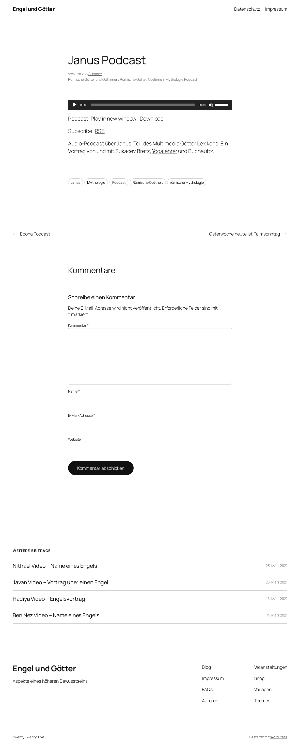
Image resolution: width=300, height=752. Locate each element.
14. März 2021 (276, 615)
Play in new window (113, 118)
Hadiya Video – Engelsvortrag (49, 599)
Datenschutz (247, 9)
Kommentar (78, 325)
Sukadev (95, 73)
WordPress (278, 736)
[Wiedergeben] (74, 104)
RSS (100, 131)
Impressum (276, 9)
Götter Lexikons (199, 143)
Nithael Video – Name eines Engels (55, 566)
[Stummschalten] (211, 104)
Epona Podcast (35, 234)
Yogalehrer (164, 151)
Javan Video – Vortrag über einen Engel (60, 582)
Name (74, 391)
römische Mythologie (186, 182)
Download (152, 118)
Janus (124, 143)
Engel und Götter (34, 8)
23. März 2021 (276, 565)
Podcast (118, 182)
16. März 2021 (276, 598)
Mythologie (96, 182)
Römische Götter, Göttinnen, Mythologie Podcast (158, 79)
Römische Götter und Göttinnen (93, 79)
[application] (150, 105)
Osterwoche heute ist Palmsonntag (244, 234)
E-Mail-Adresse (81, 415)
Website (74, 439)
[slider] (143, 105)
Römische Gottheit (148, 182)
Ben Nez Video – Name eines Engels (56, 615)
